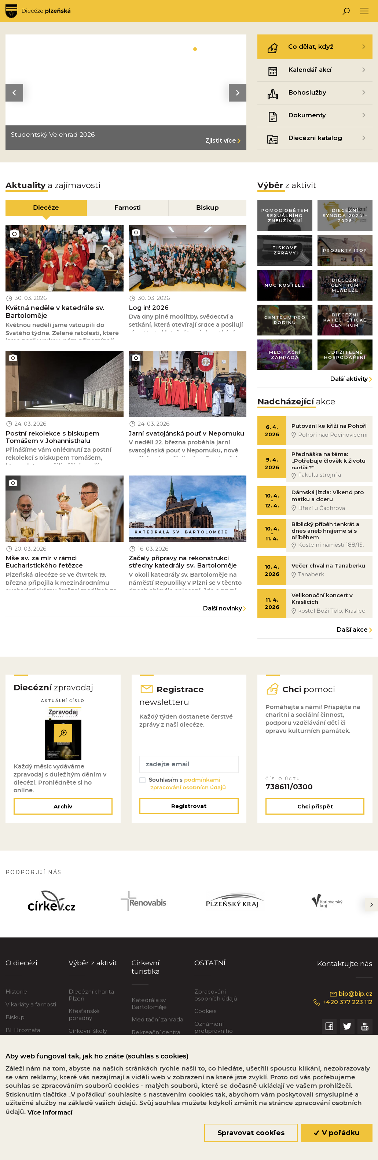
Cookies (205, 1016)
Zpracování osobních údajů (215, 1000)
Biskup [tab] (207, 208)
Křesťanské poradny (84, 1019)
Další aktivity (349, 381)
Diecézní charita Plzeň (91, 1000)
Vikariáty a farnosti (30, 1009)
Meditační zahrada (157, 1024)
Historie (16, 996)
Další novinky (222, 610)
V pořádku (337, 1132)
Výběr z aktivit (93, 967)
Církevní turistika (146, 971)
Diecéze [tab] (46, 208)
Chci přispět (315, 811)
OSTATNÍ (210, 967)
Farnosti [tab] (127, 208)
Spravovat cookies (251, 1132)
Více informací (49, 1112)
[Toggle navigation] (364, 11)
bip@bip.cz (351, 999)
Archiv (63, 811)
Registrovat (188, 811)
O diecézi (21, 967)
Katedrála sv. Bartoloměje (149, 1008)
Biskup (15, 1022)
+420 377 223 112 (342, 1007)
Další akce (352, 634)
